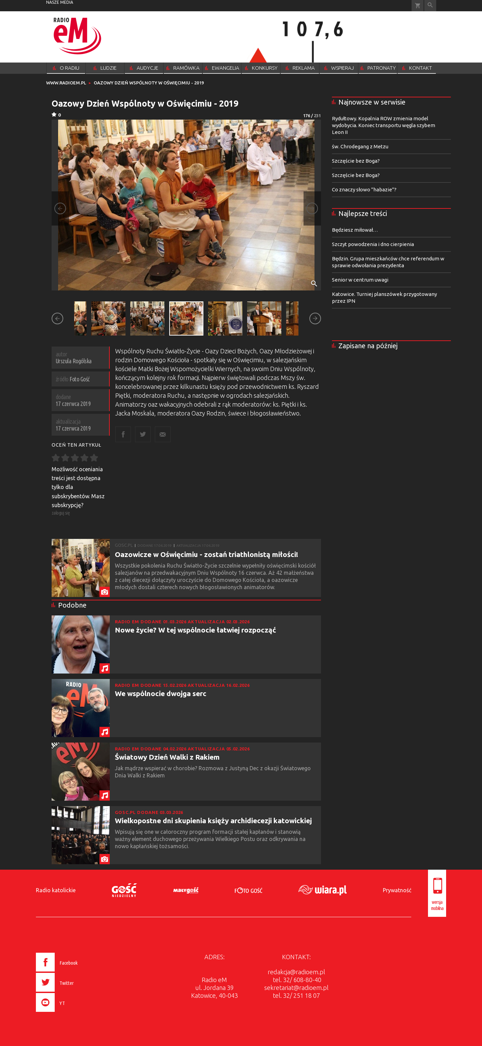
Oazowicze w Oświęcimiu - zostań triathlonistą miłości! (206, 554)
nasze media (59, 2)
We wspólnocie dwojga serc (160, 693)
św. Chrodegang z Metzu (360, 146)
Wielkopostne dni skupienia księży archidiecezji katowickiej (213, 820)
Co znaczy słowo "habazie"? (364, 189)
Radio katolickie (56, 890)
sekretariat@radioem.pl (296, 987)
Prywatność (397, 890)
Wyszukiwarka (430, 5)
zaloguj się (61, 513)
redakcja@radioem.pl (296, 971)
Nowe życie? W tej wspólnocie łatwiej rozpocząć (195, 630)
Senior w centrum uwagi (360, 280)
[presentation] (71, 1013)
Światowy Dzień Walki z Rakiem (167, 757)
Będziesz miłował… (355, 230)
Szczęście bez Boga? (356, 161)
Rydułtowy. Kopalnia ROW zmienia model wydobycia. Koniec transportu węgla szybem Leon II (383, 125)
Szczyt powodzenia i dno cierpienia (373, 244)
